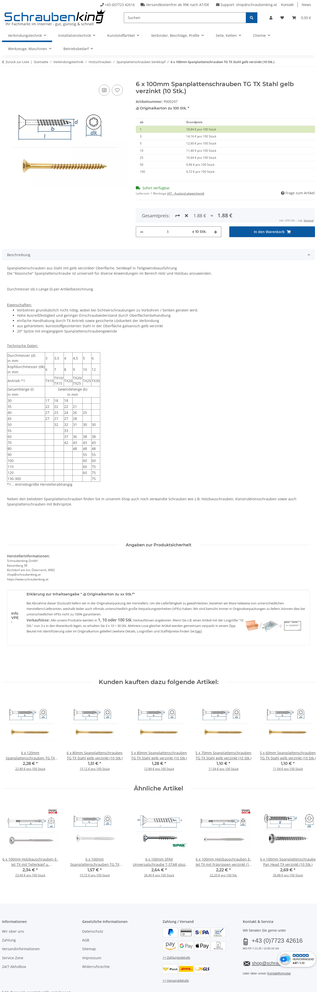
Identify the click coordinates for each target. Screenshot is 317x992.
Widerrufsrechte (96, 948)
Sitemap (89, 930)
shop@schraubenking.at (256, 4)
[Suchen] (185, 17)
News (306, 4)
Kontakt (287, 4)
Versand (64, 974)
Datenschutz (92, 913)
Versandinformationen (21, 930)
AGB (85, 921)
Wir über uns (13, 913)
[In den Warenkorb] (6, 78)
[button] (270, 17)
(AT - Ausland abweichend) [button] (185, 193)
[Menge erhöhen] (215, 213)
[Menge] (168, 213)
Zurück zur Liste (17, 62)
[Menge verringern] (141, 213)
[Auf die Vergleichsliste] (104, 90)
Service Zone (12, 939)
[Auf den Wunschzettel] (117, 90)
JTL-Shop (293, 986)
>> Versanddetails (176, 962)
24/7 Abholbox (14, 948)
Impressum (91, 939)
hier (198, 613)
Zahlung (9, 921)
